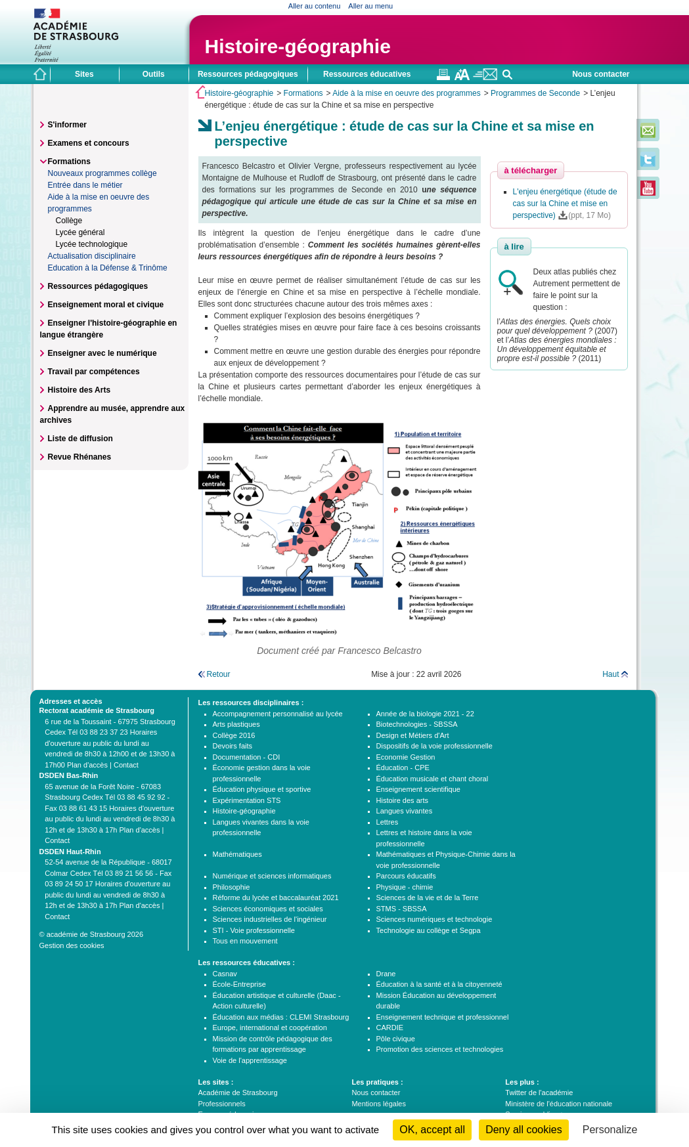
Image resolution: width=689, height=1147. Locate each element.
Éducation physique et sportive (262, 789)
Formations (303, 93)
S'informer (67, 124)
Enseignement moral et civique (106, 304)
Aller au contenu (314, 6)
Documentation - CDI (246, 757)
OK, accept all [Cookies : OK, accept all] (432, 1129)
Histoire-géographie (298, 46)
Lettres (387, 822)
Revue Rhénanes (80, 457)
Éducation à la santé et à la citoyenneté (439, 984)
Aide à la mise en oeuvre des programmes (406, 93)
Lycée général (80, 232)
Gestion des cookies (71, 945)
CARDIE (390, 1027)
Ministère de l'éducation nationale (558, 1104)
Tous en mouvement (245, 941)
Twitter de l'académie (539, 1092)
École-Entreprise (239, 984)
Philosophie (231, 887)
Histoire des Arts (79, 390)
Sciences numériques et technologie (434, 919)
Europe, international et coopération (270, 1027)
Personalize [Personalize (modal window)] (610, 1129)
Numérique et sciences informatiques (272, 876)
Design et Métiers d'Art (412, 735)
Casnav (225, 974)
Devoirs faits (233, 746)
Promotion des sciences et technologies (440, 1049)
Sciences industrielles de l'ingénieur (270, 919)
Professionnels (222, 1104)
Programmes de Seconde (535, 93)
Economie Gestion (405, 757)
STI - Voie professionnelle (254, 930)
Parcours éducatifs (406, 876)
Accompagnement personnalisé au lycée (278, 714)
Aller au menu (370, 6)
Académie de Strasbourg (238, 1092)
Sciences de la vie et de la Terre (427, 897)
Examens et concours (88, 143)
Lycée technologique (92, 244)
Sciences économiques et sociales (268, 909)
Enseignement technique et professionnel (442, 1017)
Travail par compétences (94, 371)
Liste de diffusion (80, 438)
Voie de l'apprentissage (250, 1060)
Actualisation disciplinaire (92, 256)
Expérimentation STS (247, 800)
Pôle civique (395, 1039)
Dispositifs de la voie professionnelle (434, 746)
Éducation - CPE (403, 767)
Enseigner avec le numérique (102, 353)
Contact (126, 765)
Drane (386, 974)
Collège (69, 220)
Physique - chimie (404, 887)
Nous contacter (600, 74)
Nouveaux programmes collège (102, 173)
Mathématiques (237, 854)
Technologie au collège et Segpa (428, 930)
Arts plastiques (236, 724)
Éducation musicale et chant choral (432, 779)
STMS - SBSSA (401, 909)
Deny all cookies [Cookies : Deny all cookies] (523, 1129)
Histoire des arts (402, 800)
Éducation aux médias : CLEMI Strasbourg (281, 1017)
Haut (610, 674)
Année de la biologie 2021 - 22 (425, 714)
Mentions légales (378, 1104)
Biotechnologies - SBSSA (417, 724)
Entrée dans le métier (85, 185)
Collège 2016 (234, 735)
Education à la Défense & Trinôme (107, 267)
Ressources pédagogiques (98, 286)
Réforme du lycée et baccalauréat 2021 (276, 897)
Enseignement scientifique (418, 789)
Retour (219, 674)
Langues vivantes (404, 811)
